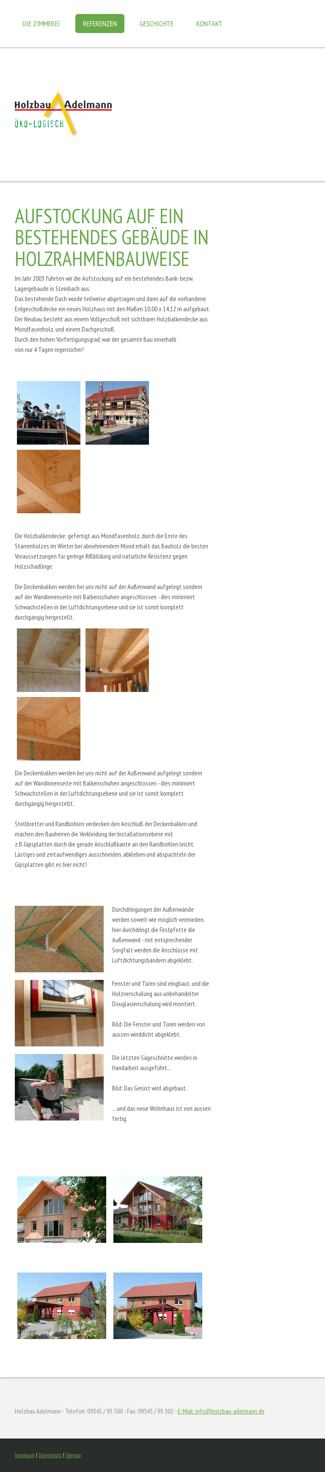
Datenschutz (50, 1455)
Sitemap (73, 1455)
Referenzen (100, 23)
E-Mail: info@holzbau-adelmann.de (221, 1411)
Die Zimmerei (41, 23)
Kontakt (209, 23)
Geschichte (157, 23)
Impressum (25, 1455)
